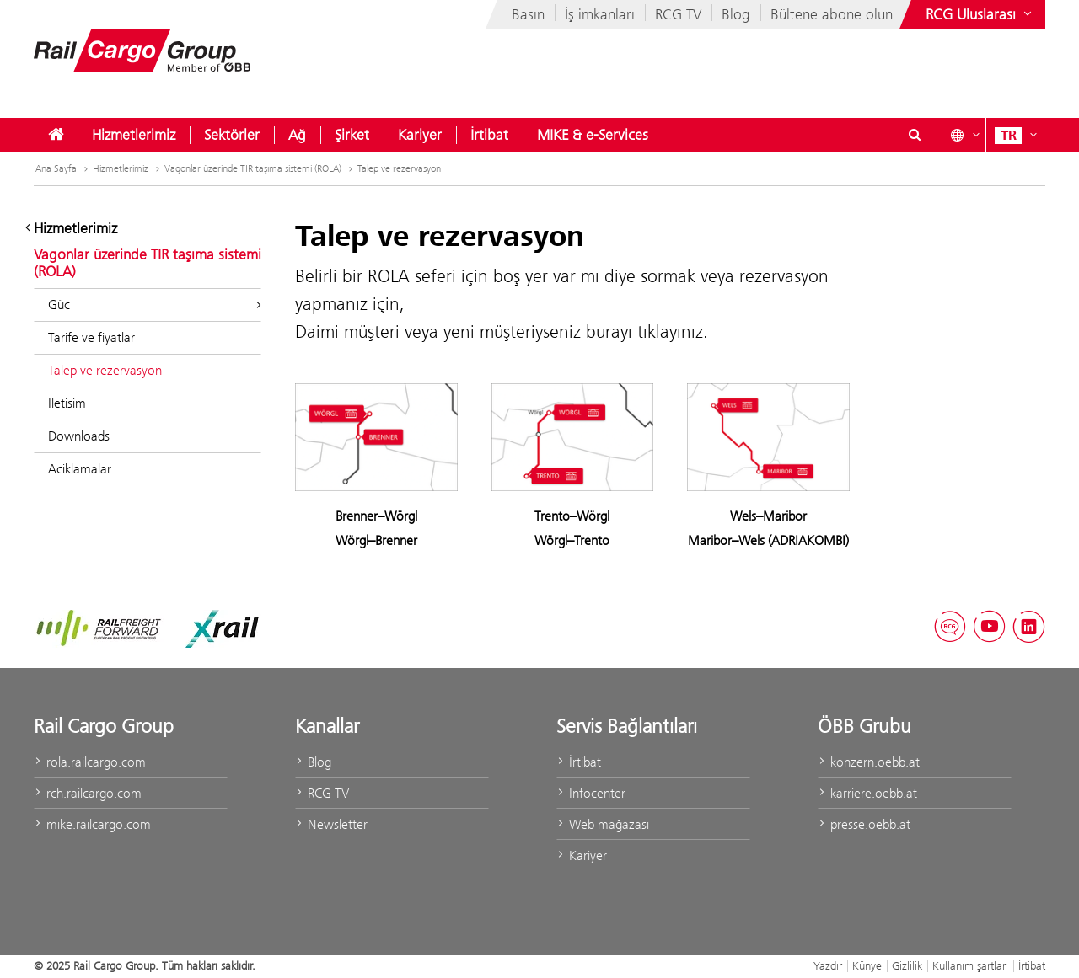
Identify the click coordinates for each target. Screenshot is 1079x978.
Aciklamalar (79, 469)
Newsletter (331, 824)
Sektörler (232, 134)
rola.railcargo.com (90, 762)
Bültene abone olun (831, 14)
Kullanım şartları (970, 965)
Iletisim (67, 403)
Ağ (297, 134)
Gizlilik (907, 965)
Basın (528, 14)
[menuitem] (56, 135)
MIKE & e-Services (592, 134)
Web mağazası (602, 824)
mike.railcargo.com (92, 824)
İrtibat (489, 134)
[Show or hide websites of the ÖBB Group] (980, 14)
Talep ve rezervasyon (399, 168)
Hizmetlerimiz (133, 134)
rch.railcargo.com (88, 793)
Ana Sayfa (63, 168)
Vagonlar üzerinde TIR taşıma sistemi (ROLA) (260, 168)
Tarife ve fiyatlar (91, 337)
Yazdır (827, 965)
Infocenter (590, 793)
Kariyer (420, 134)
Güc (154, 305)
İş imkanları (600, 14)
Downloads (79, 436)
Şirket (352, 134)
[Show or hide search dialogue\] (914, 135)
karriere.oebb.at (867, 793)
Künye (867, 965)
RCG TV (678, 14)
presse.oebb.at (864, 824)
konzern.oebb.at (869, 762)
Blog (736, 14)
